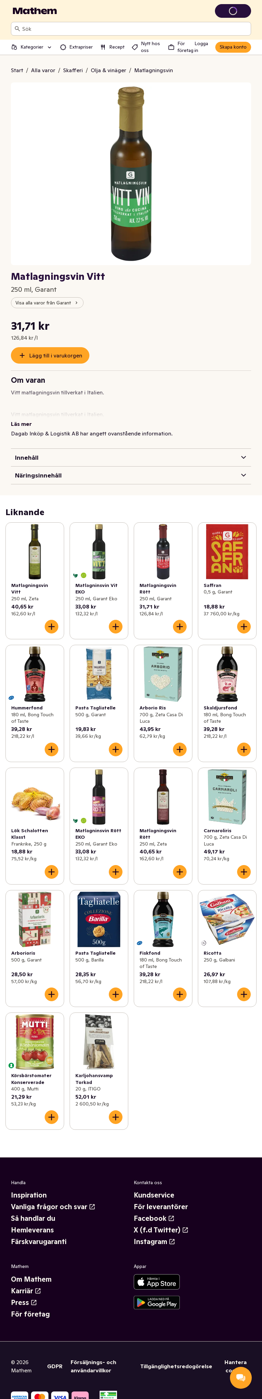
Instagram (154, 1233)
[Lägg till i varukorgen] (51, 618)
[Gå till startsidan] (35, 11)
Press (24, 1294)
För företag (30, 1306)
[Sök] (17, 28)
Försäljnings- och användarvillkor (93, 1357)
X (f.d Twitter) (161, 1221)
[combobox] (135, 28)
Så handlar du (33, 1210)
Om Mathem (31, 1271)
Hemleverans (32, 1221)
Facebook (154, 1210)
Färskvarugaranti (39, 1233)
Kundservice (154, 1186)
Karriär (26, 1282)
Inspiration (29, 1186)
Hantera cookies (235, 1357)
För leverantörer (161, 1198)
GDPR (54, 1358)
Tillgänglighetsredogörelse (176, 1358)
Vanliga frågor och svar (53, 1198)
